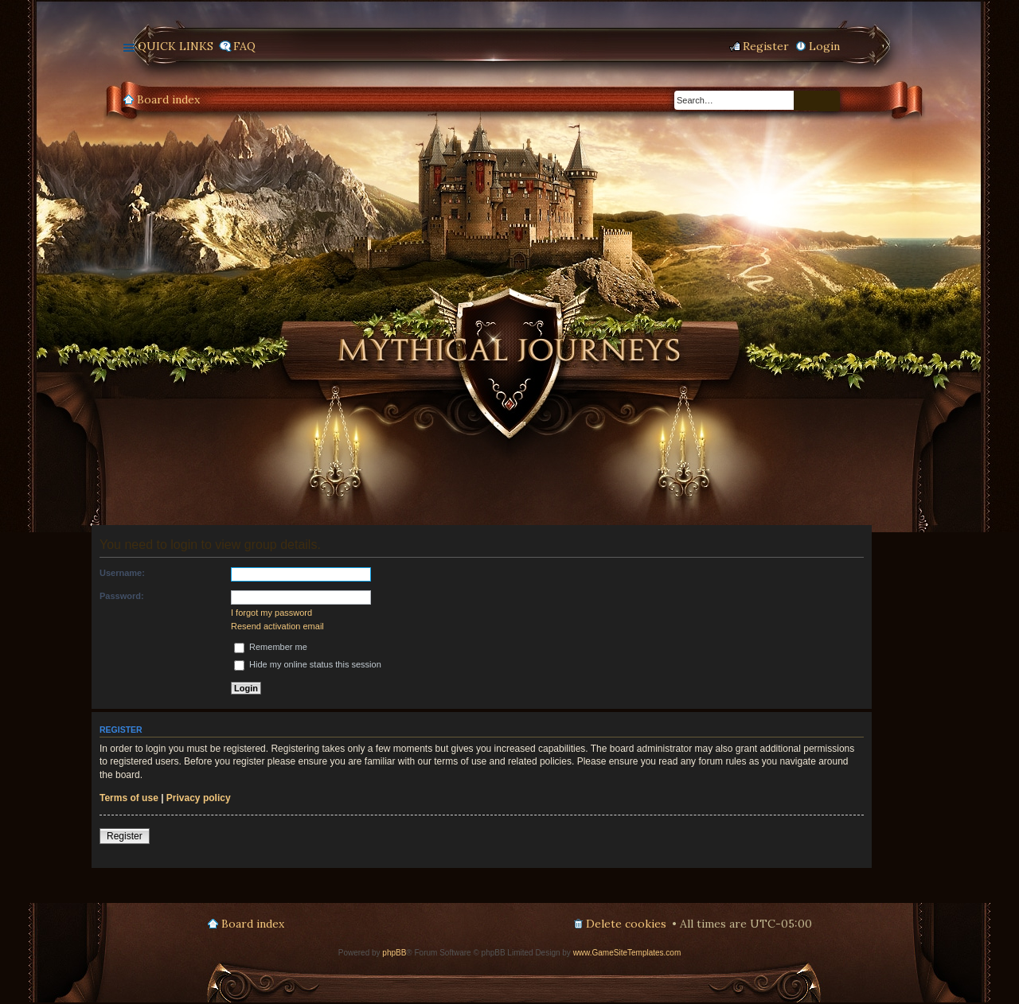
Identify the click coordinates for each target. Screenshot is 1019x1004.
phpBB (394, 952)
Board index (168, 99)
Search (806, 101)
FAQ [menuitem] (244, 46)
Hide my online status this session (307, 664)
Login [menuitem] (824, 46)
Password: (122, 596)
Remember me (270, 647)
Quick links (175, 46)
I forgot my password (271, 612)
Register (125, 836)
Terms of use (129, 798)
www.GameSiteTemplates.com (627, 952)
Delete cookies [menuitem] (626, 923)
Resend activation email (277, 626)
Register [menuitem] (766, 46)
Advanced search (829, 101)
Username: (122, 573)
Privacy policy (198, 798)
